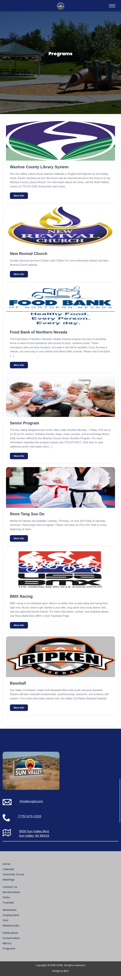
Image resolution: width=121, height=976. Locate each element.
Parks (6, 897)
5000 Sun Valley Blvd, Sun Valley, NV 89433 (34, 833)
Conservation (11, 938)
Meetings (8, 880)
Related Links (11, 925)
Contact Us (10, 887)
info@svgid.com (31, 801)
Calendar (8, 869)
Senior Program (24, 423)
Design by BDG (60, 971)
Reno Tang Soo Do (27, 514)
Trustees (8, 902)
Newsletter (10, 910)
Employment (11, 915)
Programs (9, 948)
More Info (19, 195)
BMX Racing (21, 596)
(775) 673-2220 (29, 816)
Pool (5, 920)
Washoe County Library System (39, 167)
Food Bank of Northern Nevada (38, 332)
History (7, 943)
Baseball (18, 683)
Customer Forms (13, 874)
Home (6, 864)
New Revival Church (28, 253)
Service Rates (11, 892)
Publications (10, 933)
